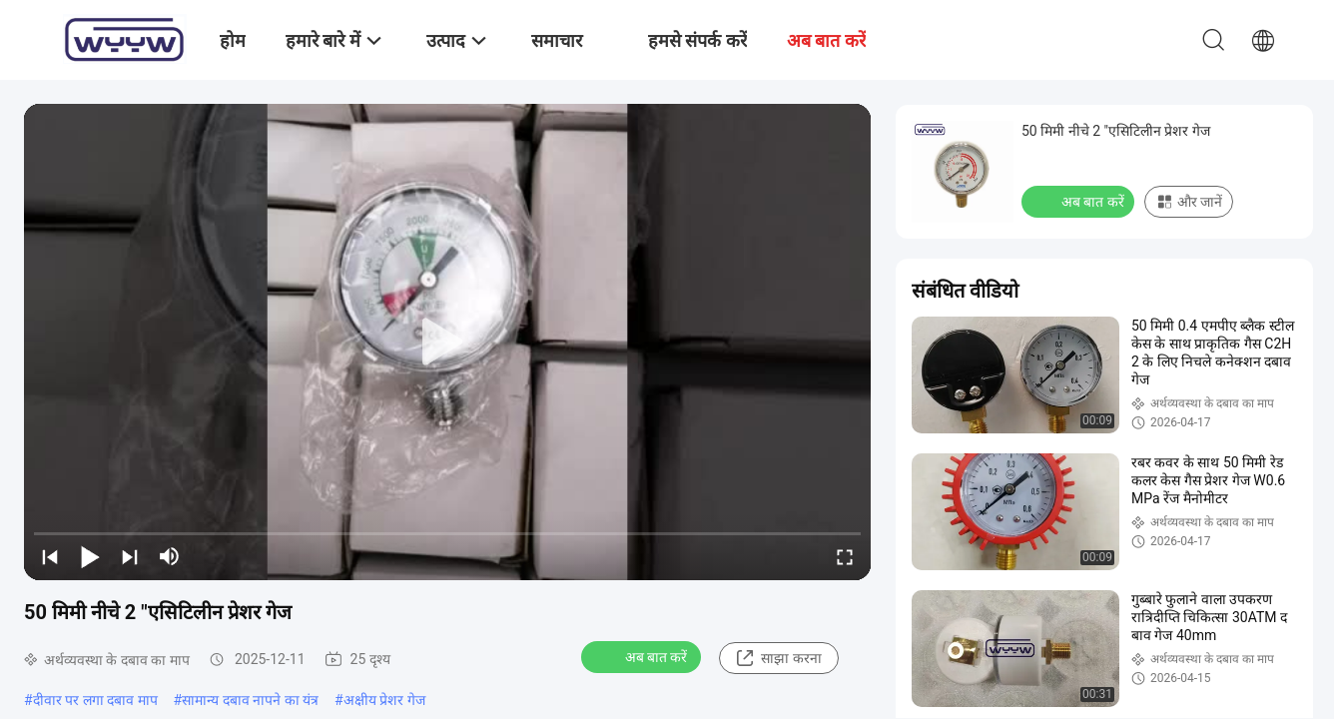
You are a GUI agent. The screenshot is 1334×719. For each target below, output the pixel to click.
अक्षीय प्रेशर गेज (384, 700)
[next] (130, 556)
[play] (447, 342)
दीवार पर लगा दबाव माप (95, 700)
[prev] (50, 556)
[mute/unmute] (170, 556)
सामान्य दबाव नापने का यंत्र (250, 700)
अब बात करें (643, 656)
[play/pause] (90, 556)
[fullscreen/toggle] (845, 556)
